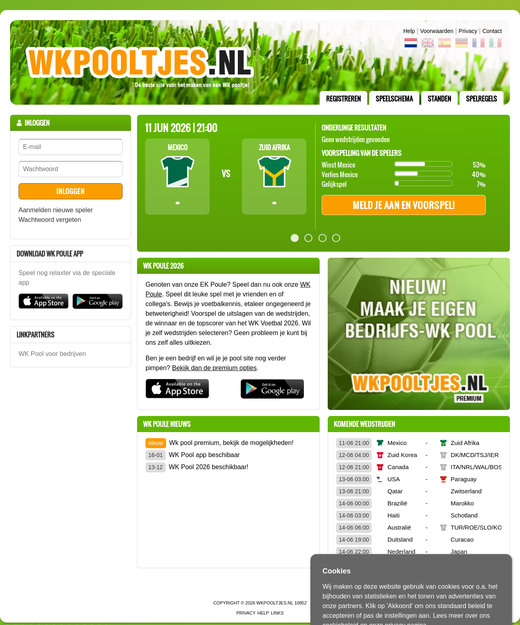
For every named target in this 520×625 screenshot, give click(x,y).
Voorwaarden (436, 31)
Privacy (468, 31)
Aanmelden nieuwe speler (56, 210)
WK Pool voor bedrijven (52, 353)
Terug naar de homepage (260, 62)
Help (409, 31)
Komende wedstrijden (364, 424)
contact (492, 31)
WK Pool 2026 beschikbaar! (208, 467)
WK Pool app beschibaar (204, 454)
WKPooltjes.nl (274, 602)
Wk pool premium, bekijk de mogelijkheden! (231, 442)
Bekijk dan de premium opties (214, 367)
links (277, 613)
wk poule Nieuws (167, 424)
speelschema (394, 98)
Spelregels (481, 98)
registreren (343, 98)
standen (439, 98)
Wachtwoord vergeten (50, 219)
